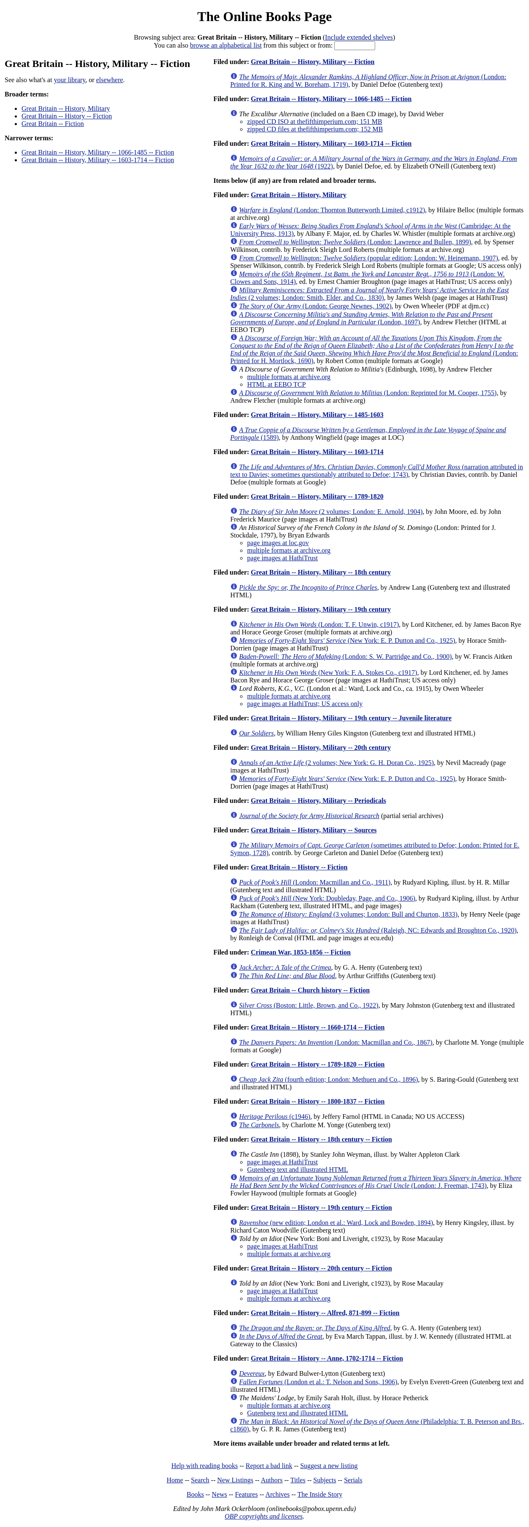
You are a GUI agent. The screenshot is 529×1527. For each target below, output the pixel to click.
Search (200, 1480)
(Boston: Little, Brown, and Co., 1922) (309, 1005)
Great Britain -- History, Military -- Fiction (312, 61)
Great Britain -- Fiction (52, 123)
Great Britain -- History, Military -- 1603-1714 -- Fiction (97, 159)
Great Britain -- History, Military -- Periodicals (318, 800)
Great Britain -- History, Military (65, 108)
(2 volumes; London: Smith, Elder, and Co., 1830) (369, 293)
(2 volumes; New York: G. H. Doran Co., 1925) (336, 762)
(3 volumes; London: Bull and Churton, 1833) (348, 914)
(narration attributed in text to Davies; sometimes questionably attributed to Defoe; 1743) (376, 470)
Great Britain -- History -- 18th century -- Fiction (321, 1139)
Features (246, 1494)
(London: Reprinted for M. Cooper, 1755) (368, 392)
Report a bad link (269, 1465)
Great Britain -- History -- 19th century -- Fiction (321, 1207)
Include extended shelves (359, 37)
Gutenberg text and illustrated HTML (297, 1169)
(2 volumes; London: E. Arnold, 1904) (330, 511)
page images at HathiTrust (282, 558)
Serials (353, 1480)
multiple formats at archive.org (288, 376)
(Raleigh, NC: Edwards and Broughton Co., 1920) (377, 930)
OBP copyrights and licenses (264, 1516)
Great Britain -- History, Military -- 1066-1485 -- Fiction (97, 152)
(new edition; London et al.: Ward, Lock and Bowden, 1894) (336, 1222)
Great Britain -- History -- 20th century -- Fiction (321, 1268)
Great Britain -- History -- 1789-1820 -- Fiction (317, 1064)
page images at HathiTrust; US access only (305, 703)
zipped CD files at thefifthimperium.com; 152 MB (315, 129)
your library (70, 79)
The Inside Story (320, 1494)
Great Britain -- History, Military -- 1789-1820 (317, 496)
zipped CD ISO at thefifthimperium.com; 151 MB (314, 121)
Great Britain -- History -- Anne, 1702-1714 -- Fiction (327, 1358)
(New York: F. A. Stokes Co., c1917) (328, 672)
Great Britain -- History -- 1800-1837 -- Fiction (317, 1101)
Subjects (324, 1480)
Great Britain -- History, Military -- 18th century (321, 572)
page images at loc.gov (278, 542)
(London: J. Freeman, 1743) (375, 1181)
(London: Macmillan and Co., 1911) (314, 882)
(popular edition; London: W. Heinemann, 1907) (368, 258)
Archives (277, 1494)
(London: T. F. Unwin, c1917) (319, 624)
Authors (272, 1480)
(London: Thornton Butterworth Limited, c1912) (332, 210)
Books (195, 1494)
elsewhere (109, 79)
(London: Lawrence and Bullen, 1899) (355, 242)
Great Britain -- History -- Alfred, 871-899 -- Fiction (325, 1312)
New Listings (235, 1480)
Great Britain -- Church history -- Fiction (310, 990)
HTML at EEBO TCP (276, 384)
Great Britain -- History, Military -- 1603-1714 (317, 451)
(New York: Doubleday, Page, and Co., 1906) (327, 898)
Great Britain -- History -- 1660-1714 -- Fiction (317, 1027)
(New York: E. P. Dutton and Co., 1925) (347, 640)
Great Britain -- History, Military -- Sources (313, 830)
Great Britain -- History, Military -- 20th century (321, 747)
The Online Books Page (264, 16)
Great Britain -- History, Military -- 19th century (321, 609)
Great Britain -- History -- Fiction (66, 116)
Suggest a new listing (328, 1465)
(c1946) (274, 1116)
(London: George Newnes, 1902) (315, 306)
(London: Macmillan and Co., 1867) (335, 1042)
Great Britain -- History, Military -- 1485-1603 (317, 414)
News (219, 1494)
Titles (298, 1480)
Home (174, 1480)
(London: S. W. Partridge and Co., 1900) (345, 656)
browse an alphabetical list (226, 45)
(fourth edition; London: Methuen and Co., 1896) (328, 1079)
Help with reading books (204, 1465)
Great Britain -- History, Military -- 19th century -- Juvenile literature (351, 718)
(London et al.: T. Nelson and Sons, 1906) (318, 1381)
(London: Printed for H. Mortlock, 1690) (374, 349)
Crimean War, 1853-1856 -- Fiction (301, 952)
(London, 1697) (361, 318)
